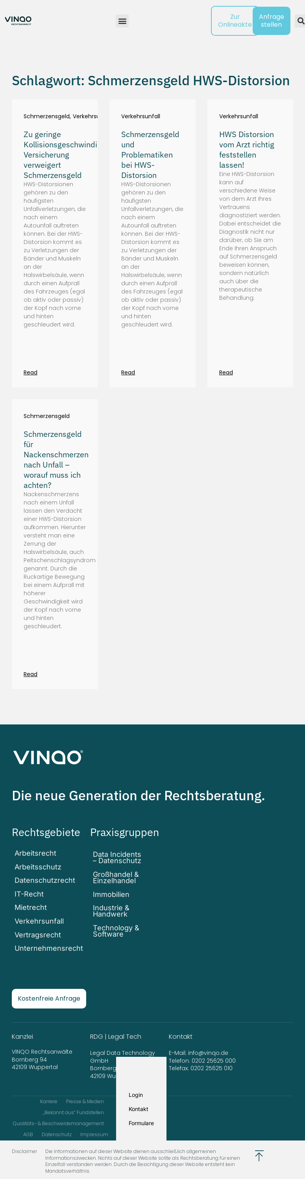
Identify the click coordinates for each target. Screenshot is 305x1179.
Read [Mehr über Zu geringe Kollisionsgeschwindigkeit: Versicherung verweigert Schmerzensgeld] (30, 372)
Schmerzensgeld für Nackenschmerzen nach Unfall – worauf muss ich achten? (56, 459)
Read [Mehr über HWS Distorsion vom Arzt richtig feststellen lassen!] (226, 372)
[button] (122, 21)
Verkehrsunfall (92, 116)
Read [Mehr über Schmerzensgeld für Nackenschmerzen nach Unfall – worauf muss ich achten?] (30, 674)
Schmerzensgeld (47, 116)
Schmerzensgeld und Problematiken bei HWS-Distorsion (150, 154)
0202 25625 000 (214, 1047)
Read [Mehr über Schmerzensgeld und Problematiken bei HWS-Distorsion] (128, 372)
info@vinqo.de (209, 1039)
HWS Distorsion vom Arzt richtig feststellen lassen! (246, 149)
